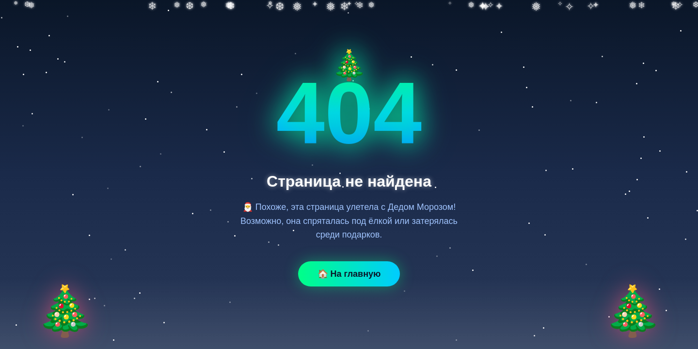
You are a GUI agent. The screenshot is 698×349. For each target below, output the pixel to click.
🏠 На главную (349, 274)
